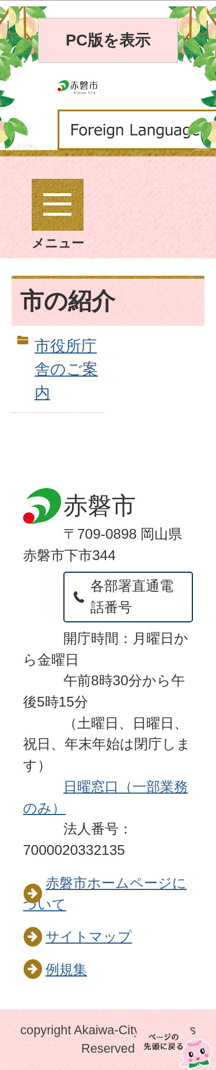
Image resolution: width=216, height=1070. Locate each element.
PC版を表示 (108, 40)
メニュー (58, 214)
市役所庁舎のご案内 (66, 369)
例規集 (66, 969)
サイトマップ (89, 936)
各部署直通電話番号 (131, 596)
